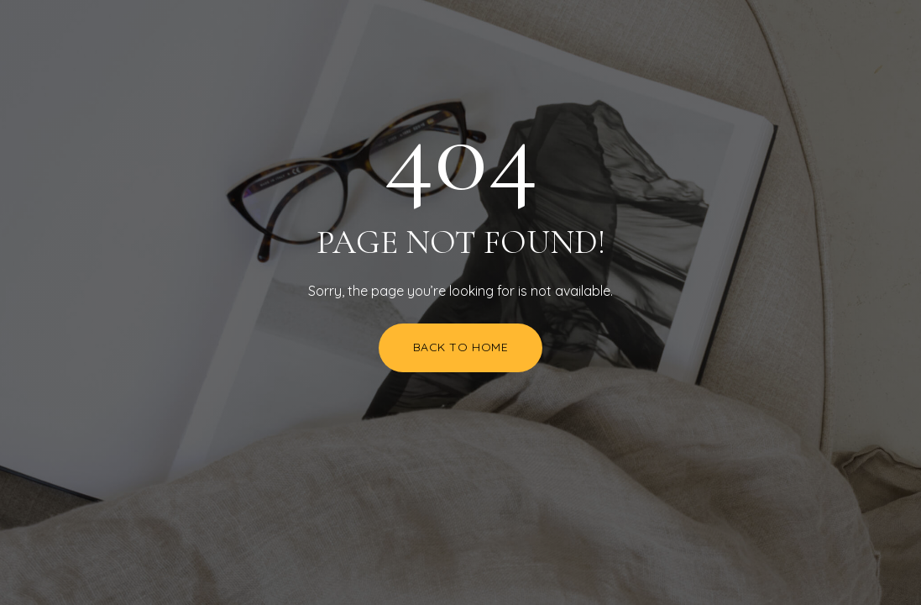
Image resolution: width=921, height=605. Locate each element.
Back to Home (461, 347)
